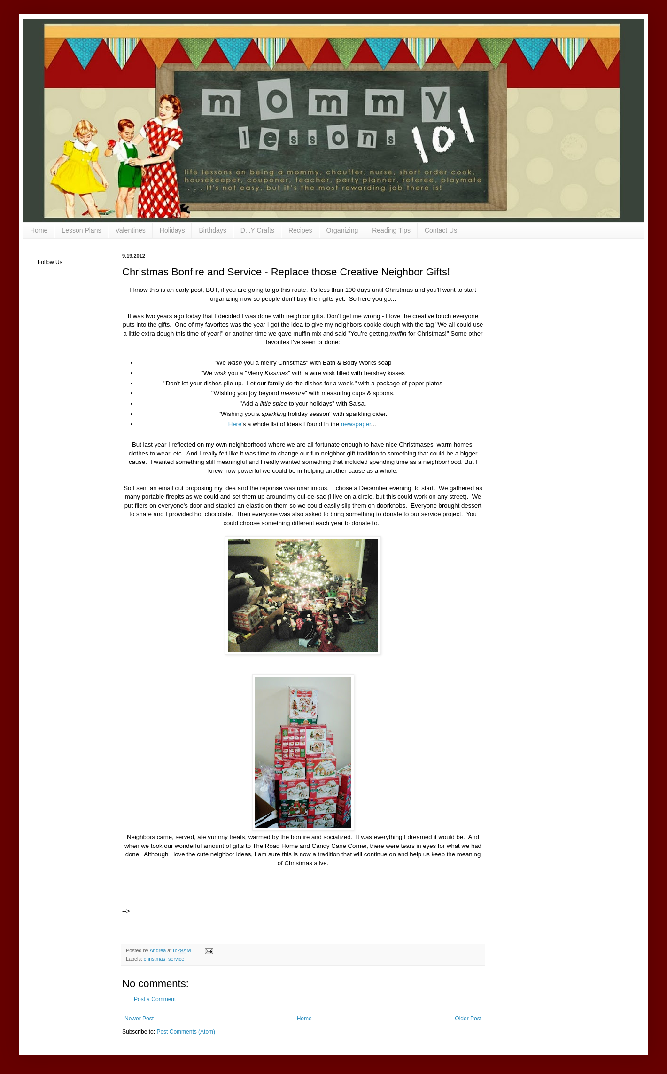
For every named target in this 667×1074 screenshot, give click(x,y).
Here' (235, 424)
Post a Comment (155, 999)
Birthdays (212, 230)
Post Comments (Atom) (185, 1031)
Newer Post (139, 1018)
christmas (154, 959)
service (176, 959)
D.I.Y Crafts (257, 230)
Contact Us (441, 230)
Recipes (300, 230)
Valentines (130, 230)
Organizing (342, 230)
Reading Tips (391, 230)
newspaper (355, 424)
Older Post (468, 1018)
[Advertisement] (241, 899)
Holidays (172, 230)
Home (38, 230)
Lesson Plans (81, 230)
